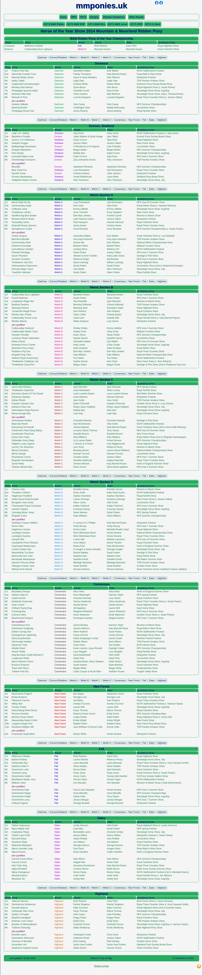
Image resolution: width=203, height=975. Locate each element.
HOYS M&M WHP (76, 24)
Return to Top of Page (101, 958)
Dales (152, 57)
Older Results (136, 17)
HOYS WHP (136, 24)
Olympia (94, 17)
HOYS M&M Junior (117, 24)
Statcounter (101, 966)
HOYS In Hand (152, 24)
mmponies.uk (181, 958)
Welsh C (96, 57)
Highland (161, 57)
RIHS (74, 17)
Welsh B (85, 57)
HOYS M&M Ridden (54, 24)
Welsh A (74, 57)
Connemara (119, 57)
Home (63, 17)
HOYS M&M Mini (96, 24)
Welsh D (107, 57)
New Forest (134, 57)
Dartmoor (42, 57)
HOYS (83, 17)
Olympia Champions (114, 17)
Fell (144, 57)
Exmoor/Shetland (58, 57)
